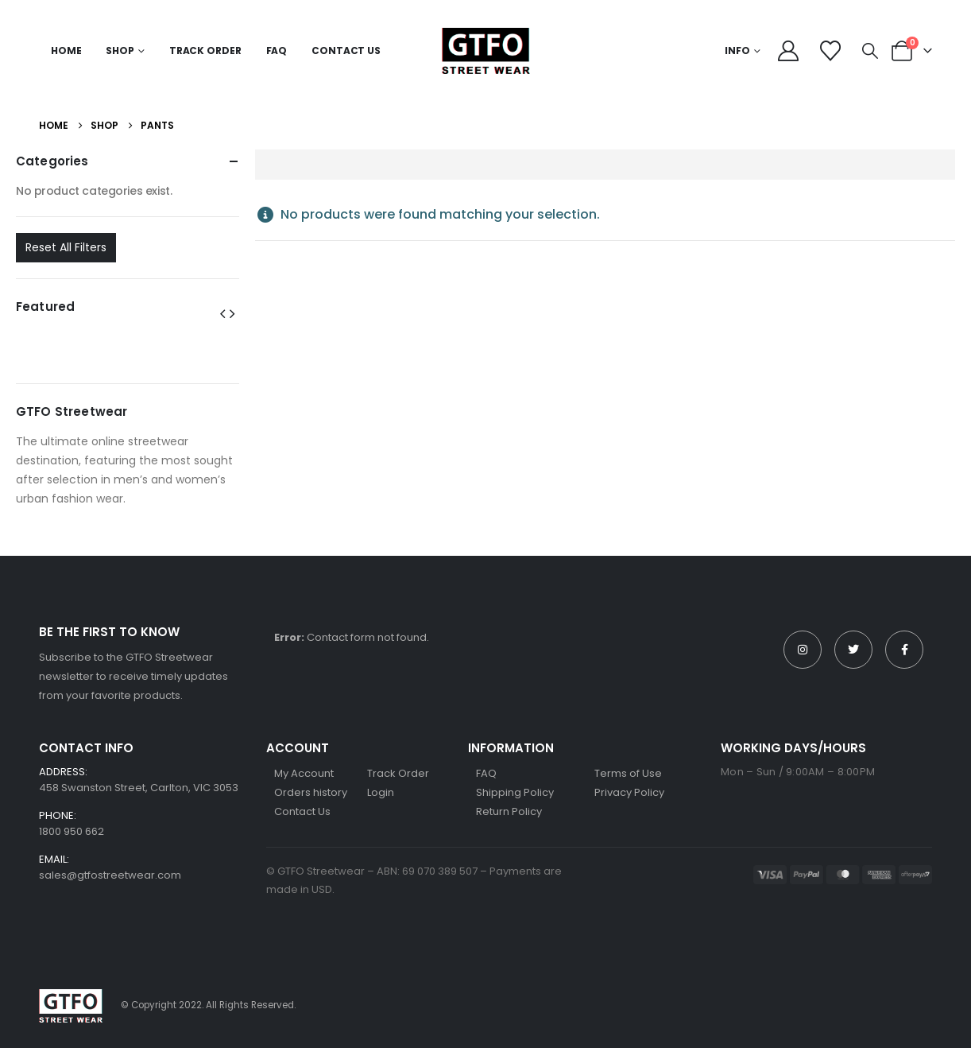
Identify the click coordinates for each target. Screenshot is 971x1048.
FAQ (277, 50)
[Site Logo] (486, 51)
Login (380, 792)
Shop (120, 50)
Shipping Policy (515, 792)
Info (737, 50)
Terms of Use (628, 773)
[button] (870, 50)
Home (66, 50)
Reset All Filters (65, 247)
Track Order (205, 50)
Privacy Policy (629, 792)
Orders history (310, 792)
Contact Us (346, 50)
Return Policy (509, 811)
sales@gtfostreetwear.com (110, 875)
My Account (304, 773)
